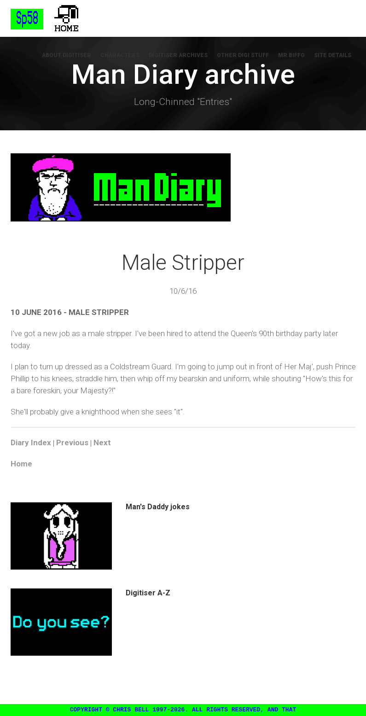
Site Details (332, 55)
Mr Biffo (291, 55)
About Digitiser (66, 55)
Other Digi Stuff (243, 55)
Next (102, 443)
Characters (119, 55)
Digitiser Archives (178, 55)
